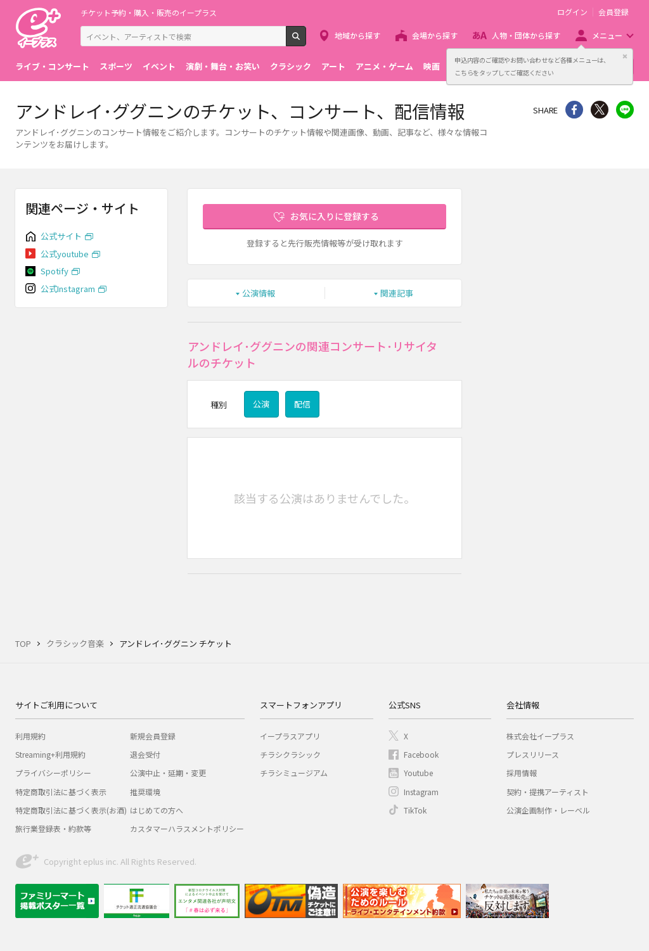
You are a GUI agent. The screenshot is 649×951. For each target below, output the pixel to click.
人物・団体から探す (526, 35)
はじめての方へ (156, 810)
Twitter (599, 109)
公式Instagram (68, 289)
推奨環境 (145, 791)
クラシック (290, 66)
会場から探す (435, 35)
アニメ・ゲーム (384, 66)
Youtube (418, 772)
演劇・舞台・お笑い (223, 66)
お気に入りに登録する (334, 216)
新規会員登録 (153, 736)
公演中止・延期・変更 (168, 772)
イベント (159, 66)
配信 (302, 404)
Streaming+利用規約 (50, 754)
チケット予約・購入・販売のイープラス (148, 12)
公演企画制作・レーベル (548, 810)
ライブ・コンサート (52, 66)
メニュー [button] (607, 35)
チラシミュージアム (294, 772)
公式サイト (61, 236)
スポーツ (116, 66)
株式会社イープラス (540, 736)
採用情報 (521, 772)
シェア (574, 109)
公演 (261, 404)
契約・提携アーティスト (547, 791)
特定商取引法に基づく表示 (60, 791)
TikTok (415, 810)
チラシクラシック (290, 754)
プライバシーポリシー (53, 772)
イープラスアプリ (290, 736)
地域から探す (357, 35)
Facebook (421, 754)
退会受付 (145, 754)
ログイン (572, 12)
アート (333, 66)
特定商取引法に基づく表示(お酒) (71, 810)
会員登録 (613, 12)
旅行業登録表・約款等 (53, 828)
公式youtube (65, 254)
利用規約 (30, 736)
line (625, 109)
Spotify (54, 271)
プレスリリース (532, 754)
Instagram (421, 791)
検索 (305, 41)
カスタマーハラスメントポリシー (187, 828)
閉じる (625, 56)
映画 (431, 66)
